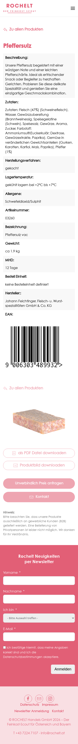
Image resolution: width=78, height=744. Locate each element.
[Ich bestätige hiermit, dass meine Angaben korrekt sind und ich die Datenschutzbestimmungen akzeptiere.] (4, 647)
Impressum (50, 704)
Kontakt (39, 497)
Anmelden (62, 669)
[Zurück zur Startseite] (19, 8)
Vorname (10, 572)
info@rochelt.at (53, 733)
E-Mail (8, 629)
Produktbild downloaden (39, 465)
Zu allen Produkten (23, 29)
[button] (73, 8)
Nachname (12, 591)
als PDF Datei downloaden (39, 453)
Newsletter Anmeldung (31, 711)
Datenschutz (29, 704)
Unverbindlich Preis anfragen (39, 483)
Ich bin (8, 610)
